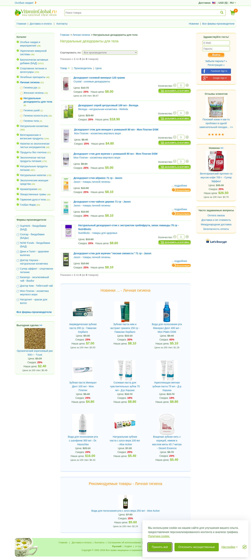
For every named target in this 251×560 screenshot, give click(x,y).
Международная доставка (216, 224)
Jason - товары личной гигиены (92, 181)
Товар (65, 68)
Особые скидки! (26, 2)
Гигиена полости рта (36, 115)
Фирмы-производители (31, 219)
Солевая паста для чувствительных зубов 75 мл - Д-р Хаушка (125, 386)
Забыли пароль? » (216, 61)
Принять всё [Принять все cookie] (160, 547)
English (128, 546)
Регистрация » (216, 65)
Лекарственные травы (33, 194)
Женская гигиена (34, 92)
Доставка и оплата (41, 23)
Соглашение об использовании (124, 542)
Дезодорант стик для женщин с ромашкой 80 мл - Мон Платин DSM (116, 129)
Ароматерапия (28, 189)
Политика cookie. (159, 536)
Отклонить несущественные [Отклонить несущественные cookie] (196, 547)
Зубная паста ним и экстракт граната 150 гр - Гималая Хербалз (124, 328)
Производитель (83, 68)
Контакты (61, 23)
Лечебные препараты (32, 77)
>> (40, 325)
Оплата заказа (216, 215)
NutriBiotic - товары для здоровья (97, 233)
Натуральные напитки (33, 175)
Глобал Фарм (28, 204)
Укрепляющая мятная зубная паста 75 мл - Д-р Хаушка (166, 386)
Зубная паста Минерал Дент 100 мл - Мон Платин (83, 386)
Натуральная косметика (34, 126)
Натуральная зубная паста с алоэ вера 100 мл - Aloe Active (125, 440)
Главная (21, 23)
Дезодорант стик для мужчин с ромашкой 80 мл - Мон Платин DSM (115, 153)
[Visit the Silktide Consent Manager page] (244, 547)
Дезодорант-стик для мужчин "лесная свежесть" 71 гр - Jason (112, 253)
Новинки (194, 23)
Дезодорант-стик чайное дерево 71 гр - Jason (102, 201)
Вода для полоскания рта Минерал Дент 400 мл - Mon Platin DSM (167, 328)
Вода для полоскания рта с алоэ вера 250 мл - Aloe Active (125, 510)
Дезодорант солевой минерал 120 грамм (99, 77)
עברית (138, 546)
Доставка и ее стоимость (216, 220)
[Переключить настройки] (230, 547)
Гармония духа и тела (33, 199)
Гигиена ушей (32, 110)
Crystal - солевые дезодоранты (92, 81)
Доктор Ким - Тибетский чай (36, 285)
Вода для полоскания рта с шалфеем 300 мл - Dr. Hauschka (83, 440)
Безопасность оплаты (216, 229)
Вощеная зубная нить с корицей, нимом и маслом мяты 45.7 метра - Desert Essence (166, 442)
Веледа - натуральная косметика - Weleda (103, 109)
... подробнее (179, 185)
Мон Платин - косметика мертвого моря (97, 133)
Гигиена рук (30, 87)
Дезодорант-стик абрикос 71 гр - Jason (98, 178)
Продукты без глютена (33, 152)
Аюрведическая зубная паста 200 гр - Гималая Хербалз (83, 328)
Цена (98, 68)
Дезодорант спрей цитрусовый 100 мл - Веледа (108, 105)
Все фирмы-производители (218, 23)
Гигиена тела (31, 120)
